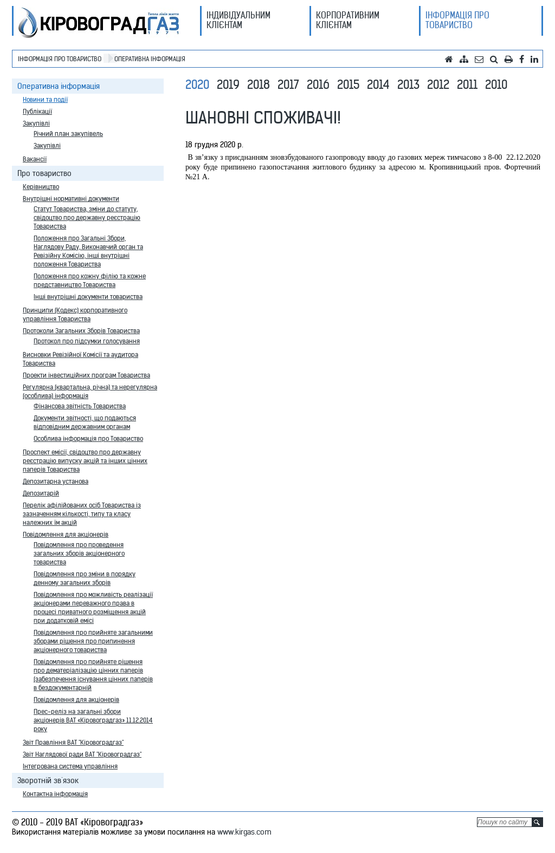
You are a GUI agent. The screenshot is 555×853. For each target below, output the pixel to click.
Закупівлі (36, 123)
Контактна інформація (55, 794)
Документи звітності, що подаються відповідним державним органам (85, 422)
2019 (228, 84)
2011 (467, 84)
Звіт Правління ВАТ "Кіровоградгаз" (73, 742)
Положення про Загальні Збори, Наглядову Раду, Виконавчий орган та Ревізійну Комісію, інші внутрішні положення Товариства (88, 251)
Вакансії (35, 159)
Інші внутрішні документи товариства (88, 296)
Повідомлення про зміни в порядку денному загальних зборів (84, 578)
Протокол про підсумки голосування (87, 341)
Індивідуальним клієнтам (238, 20)
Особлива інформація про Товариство (88, 438)
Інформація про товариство (457, 20)
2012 (438, 84)
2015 (348, 84)
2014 (378, 84)
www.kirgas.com (244, 832)
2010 (496, 84)
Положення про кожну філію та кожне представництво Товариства (90, 280)
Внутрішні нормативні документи (71, 198)
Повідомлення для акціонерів (65, 534)
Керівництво (41, 187)
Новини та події (45, 99)
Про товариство (44, 173)
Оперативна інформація (149, 59)
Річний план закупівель (68, 133)
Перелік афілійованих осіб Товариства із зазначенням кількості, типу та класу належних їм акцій (82, 513)
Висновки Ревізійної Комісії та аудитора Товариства (80, 358)
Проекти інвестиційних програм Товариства (86, 375)
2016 (318, 84)
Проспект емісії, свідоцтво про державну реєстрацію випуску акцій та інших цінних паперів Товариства (85, 460)
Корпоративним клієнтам (347, 20)
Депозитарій (41, 493)
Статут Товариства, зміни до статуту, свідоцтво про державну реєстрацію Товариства (87, 217)
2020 (197, 84)
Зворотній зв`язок (48, 780)
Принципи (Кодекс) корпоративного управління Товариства (75, 314)
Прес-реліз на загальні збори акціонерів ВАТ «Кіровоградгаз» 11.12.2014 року (93, 720)
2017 (288, 84)
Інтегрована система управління (70, 766)
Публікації (37, 111)
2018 (258, 84)
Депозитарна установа (55, 481)
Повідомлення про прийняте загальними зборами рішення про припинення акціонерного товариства (93, 641)
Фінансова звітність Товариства (80, 406)
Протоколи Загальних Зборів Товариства (81, 331)
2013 (408, 84)
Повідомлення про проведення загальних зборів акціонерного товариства (79, 553)
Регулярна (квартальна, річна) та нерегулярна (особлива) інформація (90, 391)
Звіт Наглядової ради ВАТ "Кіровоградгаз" (82, 754)
